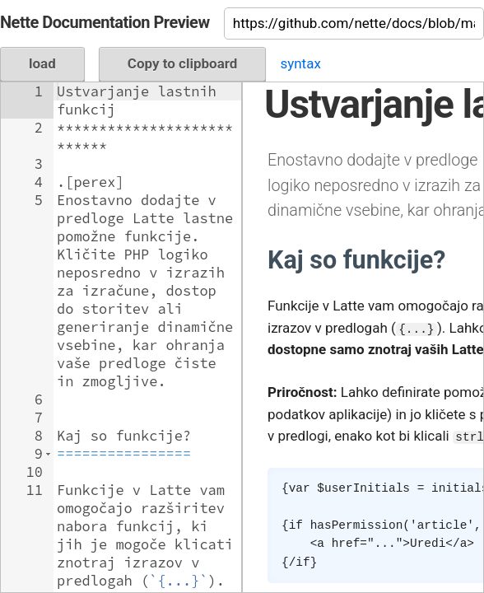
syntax (300, 63)
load (42, 63)
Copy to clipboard (183, 63)
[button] (48, 454)
